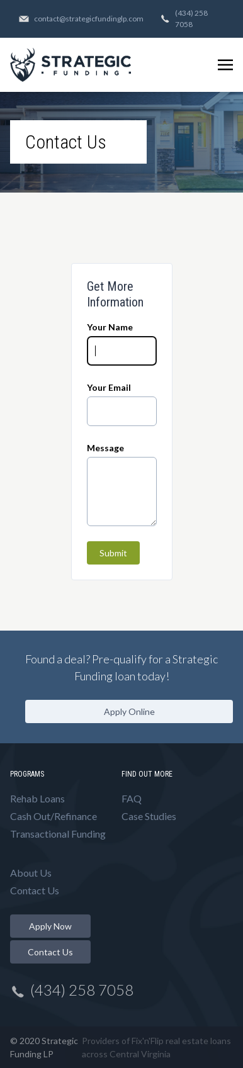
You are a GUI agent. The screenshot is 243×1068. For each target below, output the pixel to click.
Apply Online (129, 711)
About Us (31, 873)
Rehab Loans (37, 798)
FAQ (132, 798)
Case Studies (149, 816)
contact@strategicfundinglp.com (81, 19)
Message (105, 447)
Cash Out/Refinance (53, 816)
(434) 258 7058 (184, 18)
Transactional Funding (58, 834)
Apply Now (50, 926)
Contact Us (34, 890)
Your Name (110, 327)
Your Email (109, 387)
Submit (113, 553)
